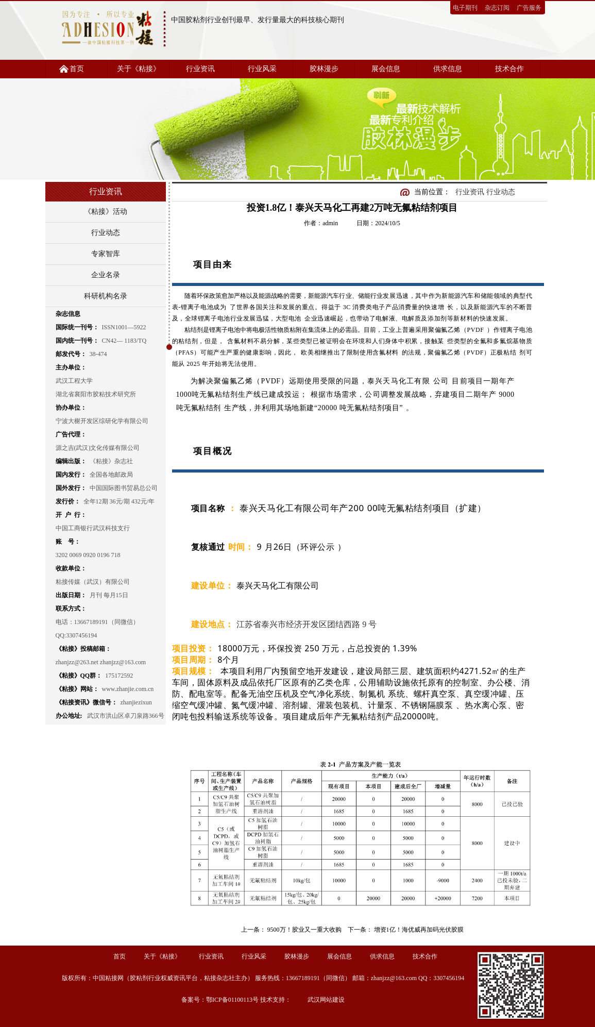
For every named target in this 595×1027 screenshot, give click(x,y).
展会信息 (385, 69)
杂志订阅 (497, 7)
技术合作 (509, 69)
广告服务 (529, 7)
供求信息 (447, 69)
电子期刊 (465, 7)
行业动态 (105, 233)
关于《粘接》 (138, 69)
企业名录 (105, 275)
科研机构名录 (105, 296)
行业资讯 (200, 69)
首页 (77, 69)
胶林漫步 (324, 69)
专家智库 (105, 254)
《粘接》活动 (105, 211)
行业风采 (262, 69)
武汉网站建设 (326, 999)
